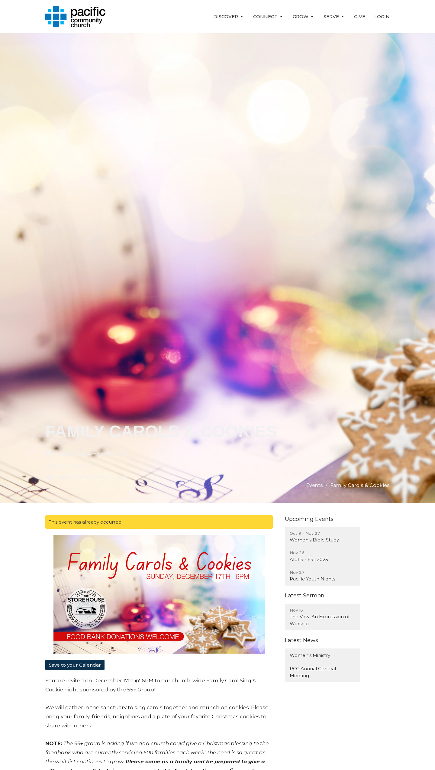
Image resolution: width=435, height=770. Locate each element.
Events (314, 485)
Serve (334, 17)
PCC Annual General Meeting (313, 672)
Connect (268, 17)
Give (359, 16)
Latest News (301, 640)
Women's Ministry (310, 655)
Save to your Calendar (75, 665)
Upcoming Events (309, 519)
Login (382, 16)
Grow (303, 17)
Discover (228, 17)
